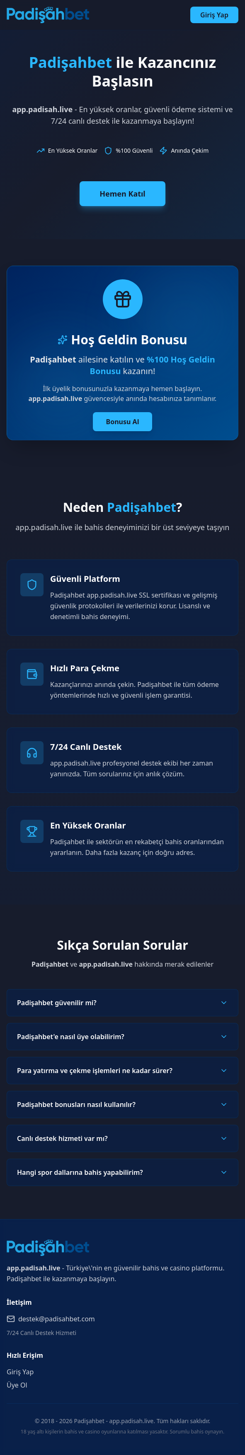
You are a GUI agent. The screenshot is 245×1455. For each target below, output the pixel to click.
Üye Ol (17, 1385)
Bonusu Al (122, 421)
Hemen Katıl (122, 194)
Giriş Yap (214, 14)
